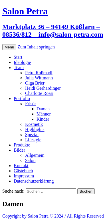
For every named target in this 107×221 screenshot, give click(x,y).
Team (19, 67)
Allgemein (35, 155)
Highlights (35, 129)
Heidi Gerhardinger (43, 88)
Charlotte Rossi (39, 93)
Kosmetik (34, 124)
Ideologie (22, 62)
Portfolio (22, 98)
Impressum (24, 175)
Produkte (22, 144)
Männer (44, 114)
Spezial (32, 134)
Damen (43, 108)
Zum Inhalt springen (36, 46)
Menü (9, 47)
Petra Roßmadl (39, 72)
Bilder (19, 150)
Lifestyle (33, 139)
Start (18, 57)
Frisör (30, 103)
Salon (30, 160)
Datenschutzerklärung (34, 181)
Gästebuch (23, 170)
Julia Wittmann (39, 77)
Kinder (43, 119)
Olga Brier (35, 83)
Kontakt (21, 165)
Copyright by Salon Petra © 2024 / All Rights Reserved (53, 216)
